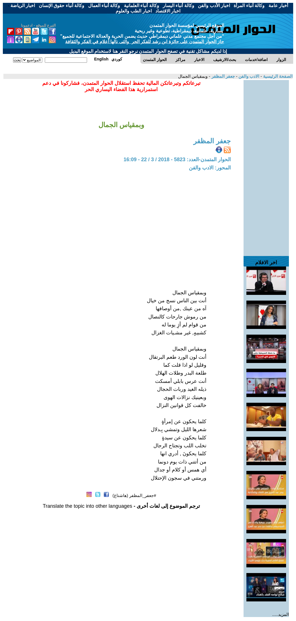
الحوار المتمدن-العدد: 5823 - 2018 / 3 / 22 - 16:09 (177, 159)
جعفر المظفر (222, 76)
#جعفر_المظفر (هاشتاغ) (134, 495)
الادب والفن (248, 76)
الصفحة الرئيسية (277, 76)
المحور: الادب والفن (210, 168)
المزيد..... (280, 614)
